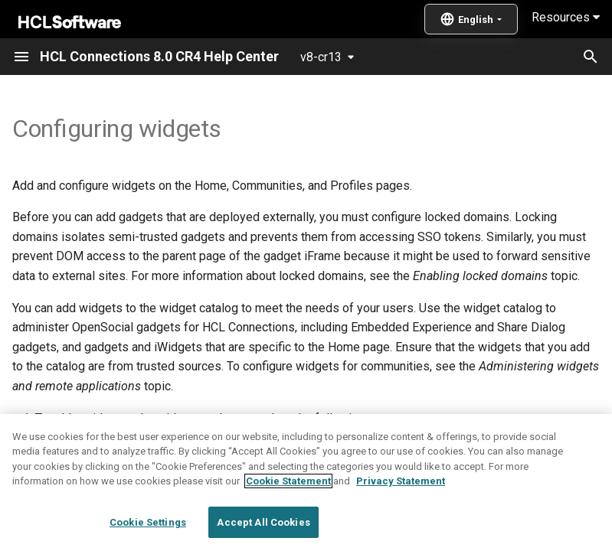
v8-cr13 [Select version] (321, 57)
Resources (566, 17)
